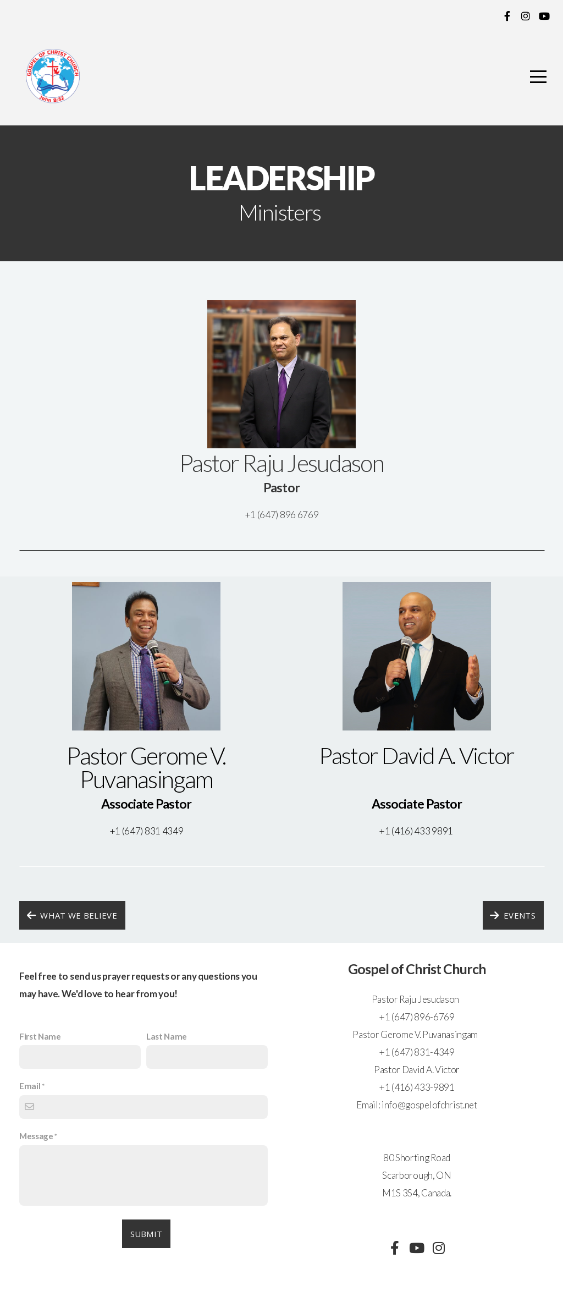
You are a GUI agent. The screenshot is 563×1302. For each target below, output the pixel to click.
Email (29, 1086)
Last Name (166, 1036)
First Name (40, 1036)
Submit (146, 1233)
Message (36, 1136)
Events (512, 915)
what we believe (71, 915)
